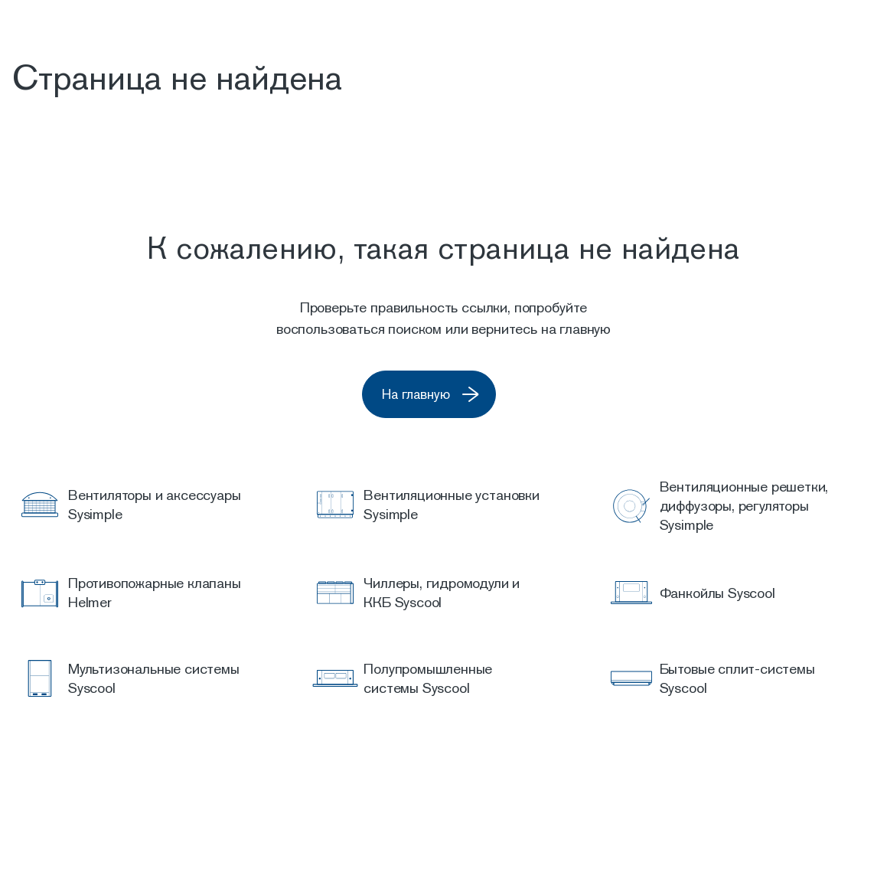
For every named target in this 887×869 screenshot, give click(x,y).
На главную (450, 395)
